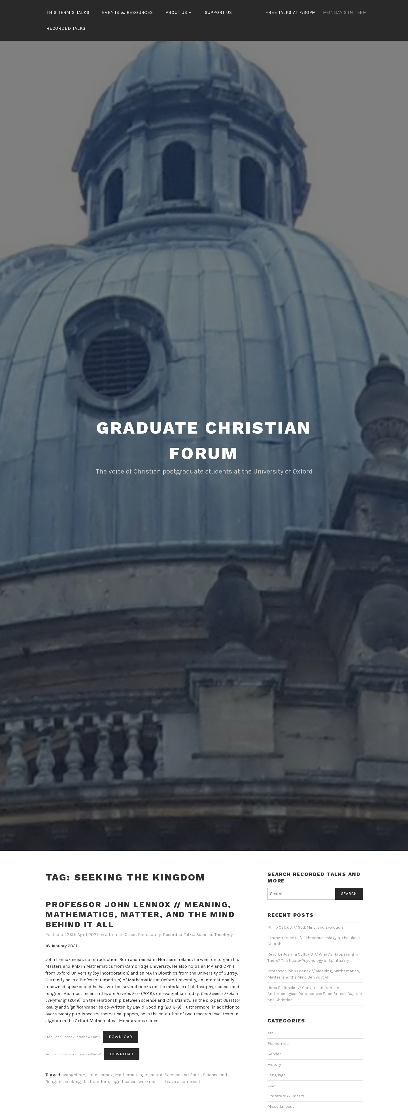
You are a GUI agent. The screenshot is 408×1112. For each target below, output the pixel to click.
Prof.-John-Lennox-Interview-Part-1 (72, 1037)
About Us (176, 12)
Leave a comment (182, 1081)
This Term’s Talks (68, 12)
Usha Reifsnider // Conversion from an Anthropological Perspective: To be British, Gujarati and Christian (314, 993)
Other (130, 934)
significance (123, 1081)
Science (204, 934)
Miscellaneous (281, 1106)
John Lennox (100, 1074)
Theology (223, 934)
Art (270, 1033)
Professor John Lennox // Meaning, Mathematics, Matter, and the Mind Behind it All (140, 914)
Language (276, 1075)
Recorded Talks (66, 28)
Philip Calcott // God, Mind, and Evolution (305, 927)
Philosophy (149, 934)
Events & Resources (127, 12)
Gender (274, 1054)
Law (271, 1085)
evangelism (73, 1074)
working (147, 1081)
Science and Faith (183, 1074)
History (274, 1064)
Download (121, 1036)
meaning (153, 1074)
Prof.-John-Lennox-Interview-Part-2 (73, 1054)
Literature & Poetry (285, 1096)
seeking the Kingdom (87, 1081)
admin (111, 934)
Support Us (218, 12)
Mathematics (128, 1074)
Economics (278, 1043)
